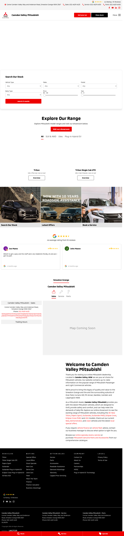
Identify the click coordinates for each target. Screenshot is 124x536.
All (42, 136)
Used (88, 421)
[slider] (44, 95)
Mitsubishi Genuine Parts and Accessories (91, 438)
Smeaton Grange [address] (61, 280)
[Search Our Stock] (20, 207)
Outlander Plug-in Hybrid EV (12, 469)
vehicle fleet (97, 428)
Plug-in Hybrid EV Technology (84, 473)
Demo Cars (30, 469)
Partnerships (78, 466)
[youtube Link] (112, 7)
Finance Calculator (32, 485)
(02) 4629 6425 (24, 311)
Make (45, 82)
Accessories (54, 463)
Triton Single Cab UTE (9, 460)
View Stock (99, 15)
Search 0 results (23, 101)
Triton (4, 457)
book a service (94, 435)
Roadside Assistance (57, 466)
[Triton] (36, 161)
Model (83, 82)
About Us (77, 460)
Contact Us (78, 457)
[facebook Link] (109, 7)
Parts (52, 460)
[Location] (54, 294)
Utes (60, 136)
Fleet (28, 476)
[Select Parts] (68, 294)
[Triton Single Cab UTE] (85, 161)
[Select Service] (61, 294)
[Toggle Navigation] (117, 15)
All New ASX (6, 476)
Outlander (87, 415)
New (67, 421)
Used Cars (29, 473)
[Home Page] (5, 15)
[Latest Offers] (61, 207)
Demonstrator (76, 421)
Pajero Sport (76, 415)
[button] (30, 256)
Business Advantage (33, 488)
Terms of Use (102, 460)
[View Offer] (61, 58)
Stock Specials (31, 463)
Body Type (9, 91)
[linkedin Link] (116, 7)
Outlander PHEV (98, 415)
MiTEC (76, 469)
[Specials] (103, 533)
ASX (87, 418)
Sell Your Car (82, 15)
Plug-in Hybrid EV (73, 136)
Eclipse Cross (111, 415)
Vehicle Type (9, 82)
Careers (76, 463)
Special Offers (31, 457)
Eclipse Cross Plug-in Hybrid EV (13, 473)
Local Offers (30, 460)
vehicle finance (83, 428)
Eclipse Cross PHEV (73, 418)
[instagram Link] (119, 7)
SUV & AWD (51, 136)
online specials (82, 435)
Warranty (53, 473)
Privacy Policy (102, 457)
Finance (29, 482)
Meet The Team (31, 479)
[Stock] (20, 533)
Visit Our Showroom (61, 129)
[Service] (62, 533)
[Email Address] (21, 316)
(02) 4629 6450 (93, 520)
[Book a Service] (102, 207)
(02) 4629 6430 (52, 520)
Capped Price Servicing (58, 476)
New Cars (29, 466)
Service (52, 457)
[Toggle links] (9, 530)
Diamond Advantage (57, 469)
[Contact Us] (33, 5)
